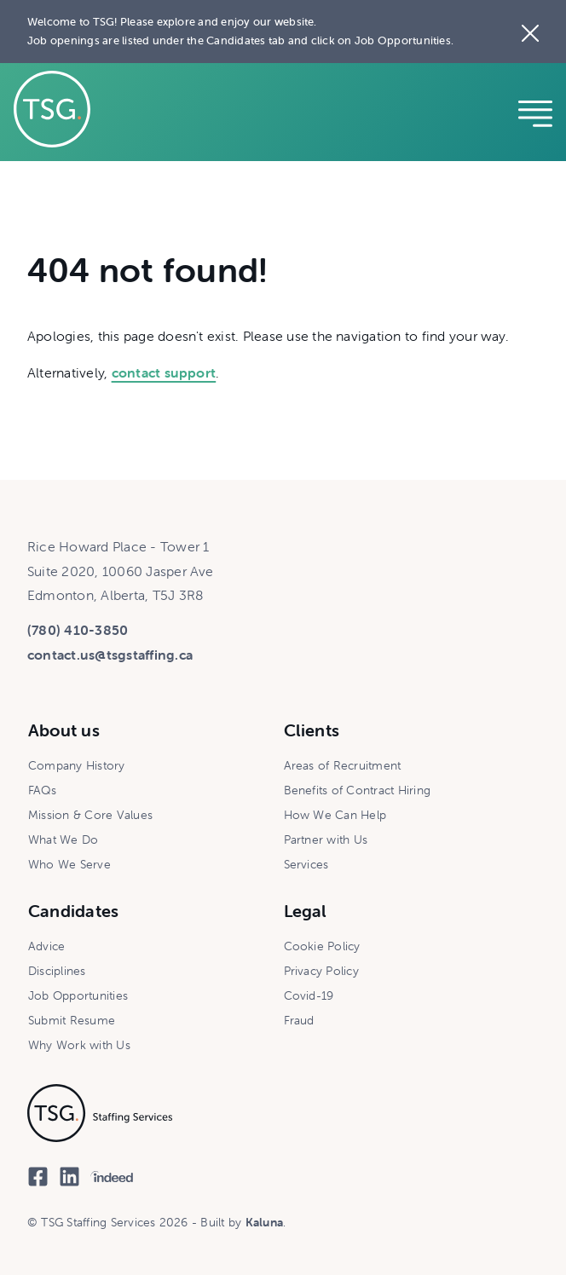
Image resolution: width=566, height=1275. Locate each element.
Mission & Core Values (90, 814)
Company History (76, 765)
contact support (164, 372)
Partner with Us (326, 839)
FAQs (42, 790)
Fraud (299, 1020)
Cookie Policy (322, 946)
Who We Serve (69, 864)
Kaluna (264, 1222)
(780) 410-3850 (77, 629)
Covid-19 (309, 995)
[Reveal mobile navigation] (535, 111)
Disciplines (57, 970)
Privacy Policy (321, 970)
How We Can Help (335, 814)
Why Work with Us (79, 1045)
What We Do (63, 839)
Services (306, 864)
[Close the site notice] (530, 31)
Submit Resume (71, 1020)
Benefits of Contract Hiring (357, 790)
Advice (46, 946)
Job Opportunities (78, 995)
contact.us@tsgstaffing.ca (110, 654)
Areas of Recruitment (342, 765)
